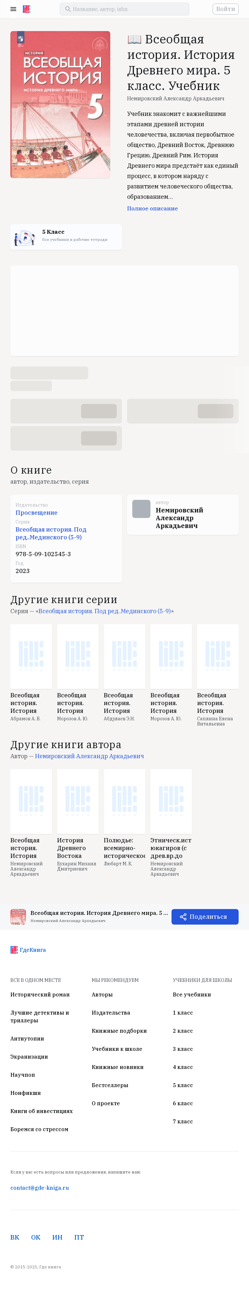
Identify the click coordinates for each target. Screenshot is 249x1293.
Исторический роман (40, 994)
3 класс (183, 1049)
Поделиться (208, 916)
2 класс (183, 1031)
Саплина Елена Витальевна (215, 721)
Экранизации (29, 1056)
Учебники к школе (117, 1049)
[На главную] (26, 9)
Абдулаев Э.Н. (119, 718)
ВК (14, 1237)
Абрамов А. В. (25, 718)
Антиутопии (27, 1038)
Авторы (102, 994)
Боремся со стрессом (39, 1129)
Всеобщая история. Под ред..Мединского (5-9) (51, 533)
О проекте (106, 1103)
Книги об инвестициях (41, 1111)
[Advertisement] (124, 310)
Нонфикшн (25, 1093)
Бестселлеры (110, 1085)
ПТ (79, 1237)
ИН (57, 1237)
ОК (36, 1237)
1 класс (183, 1012)
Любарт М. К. (118, 863)
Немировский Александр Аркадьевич (175, 98)
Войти (225, 9)
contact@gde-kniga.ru (39, 1188)
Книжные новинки (118, 1067)
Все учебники (192, 994)
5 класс (183, 1085)
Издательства (111, 1012)
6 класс (183, 1103)
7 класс (183, 1121)
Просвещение (36, 512)
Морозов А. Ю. (72, 718)
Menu (13, 9)
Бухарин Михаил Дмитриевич (76, 866)
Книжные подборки (119, 1031)
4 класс (183, 1067)
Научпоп (22, 1075)
